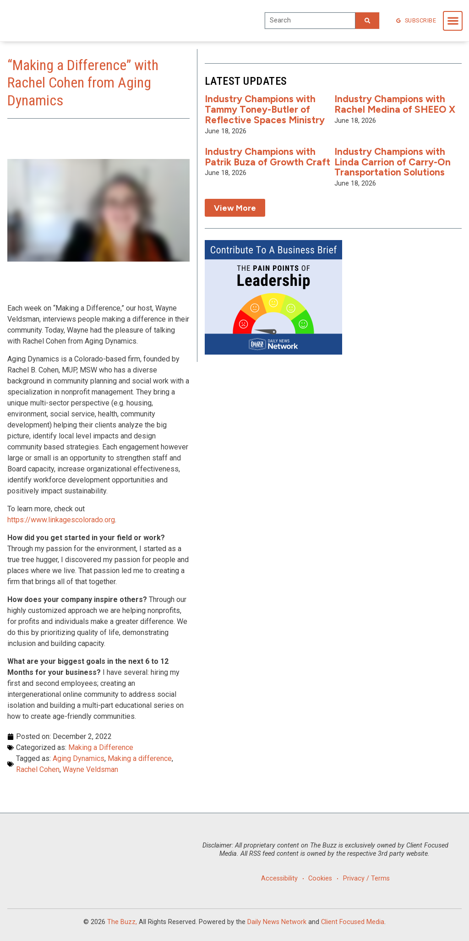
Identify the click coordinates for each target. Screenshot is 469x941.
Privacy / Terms (367, 878)
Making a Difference (100, 747)
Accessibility (277, 878)
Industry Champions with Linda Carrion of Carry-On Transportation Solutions (392, 162)
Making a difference (140, 758)
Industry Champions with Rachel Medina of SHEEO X (394, 104)
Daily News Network (276, 922)
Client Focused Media (352, 922)
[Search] (367, 20)
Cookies (320, 878)
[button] (453, 21)
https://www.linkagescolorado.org (61, 519)
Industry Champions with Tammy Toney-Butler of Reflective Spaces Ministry (265, 109)
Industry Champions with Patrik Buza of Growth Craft (267, 157)
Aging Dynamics (78, 758)
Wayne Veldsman (90, 769)
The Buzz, (122, 922)
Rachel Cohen (38, 769)
